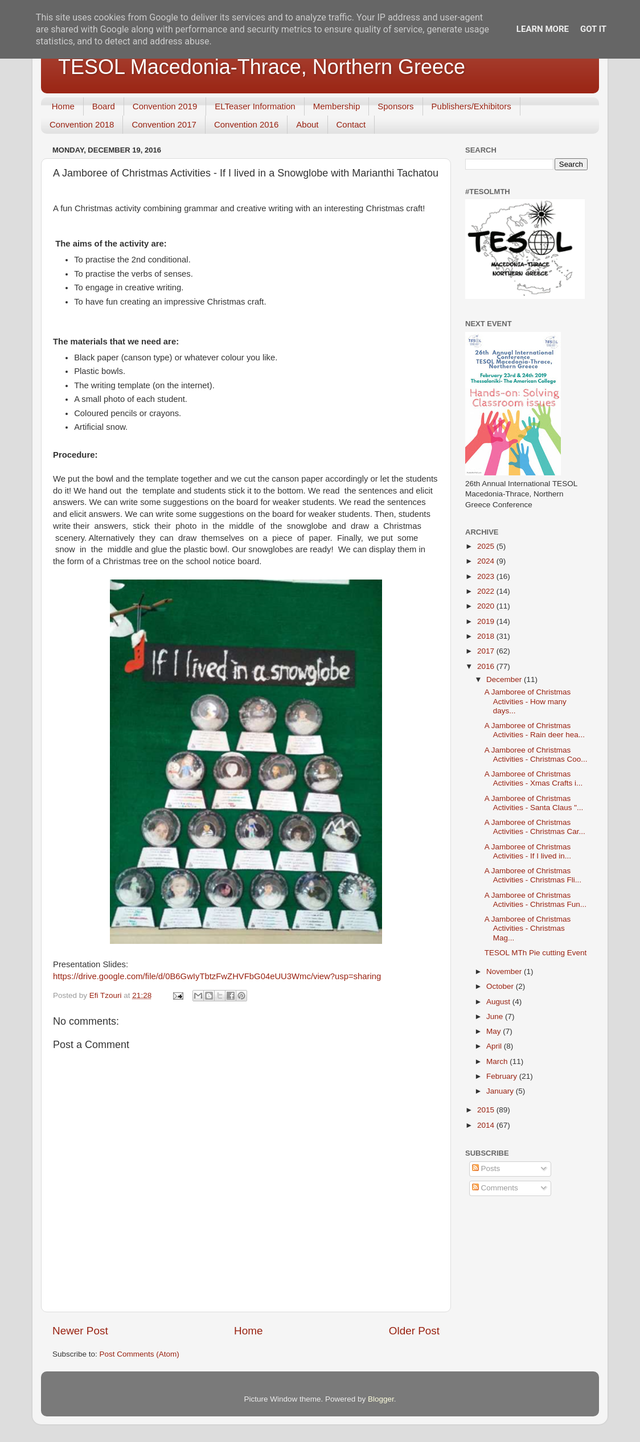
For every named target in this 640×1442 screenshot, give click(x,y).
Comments (495, 1188)
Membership (336, 106)
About (307, 124)
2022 (487, 591)
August (499, 1001)
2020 (487, 606)
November (505, 971)
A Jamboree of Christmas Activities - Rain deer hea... (535, 730)
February (502, 1076)
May (494, 1031)
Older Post (414, 1331)
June (495, 1016)
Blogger (381, 1399)
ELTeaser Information (255, 106)
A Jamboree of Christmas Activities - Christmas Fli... (533, 875)
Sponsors (395, 106)
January (501, 1091)
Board (103, 106)
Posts (486, 1168)
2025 (487, 546)
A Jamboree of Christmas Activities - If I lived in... (528, 851)
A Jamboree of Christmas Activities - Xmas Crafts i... (534, 778)
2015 (487, 1110)
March (498, 1061)
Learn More (542, 29)
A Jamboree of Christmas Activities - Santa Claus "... (534, 803)
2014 (487, 1125)
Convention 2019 (165, 106)
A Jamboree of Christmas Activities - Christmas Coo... (536, 754)
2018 (487, 636)
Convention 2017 (164, 124)
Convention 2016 (246, 124)
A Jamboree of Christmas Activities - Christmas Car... (535, 827)
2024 (487, 561)
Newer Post (80, 1331)
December (505, 679)
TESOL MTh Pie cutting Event (536, 952)
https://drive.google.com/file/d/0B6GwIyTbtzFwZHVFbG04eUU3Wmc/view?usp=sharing (217, 976)
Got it (593, 29)
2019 (487, 621)
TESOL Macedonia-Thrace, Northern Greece (261, 67)
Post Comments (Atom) (139, 1354)
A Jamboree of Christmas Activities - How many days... (528, 701)
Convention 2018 (82, 124)
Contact (351, 124)
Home (63, 106)
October (501, 986)
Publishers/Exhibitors (471, 106)
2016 (487, 666)
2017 (487, 651)
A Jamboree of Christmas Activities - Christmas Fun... (535, 900)
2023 (487, 576)
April (495, 1046)
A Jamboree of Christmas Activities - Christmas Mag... (528, 928)
